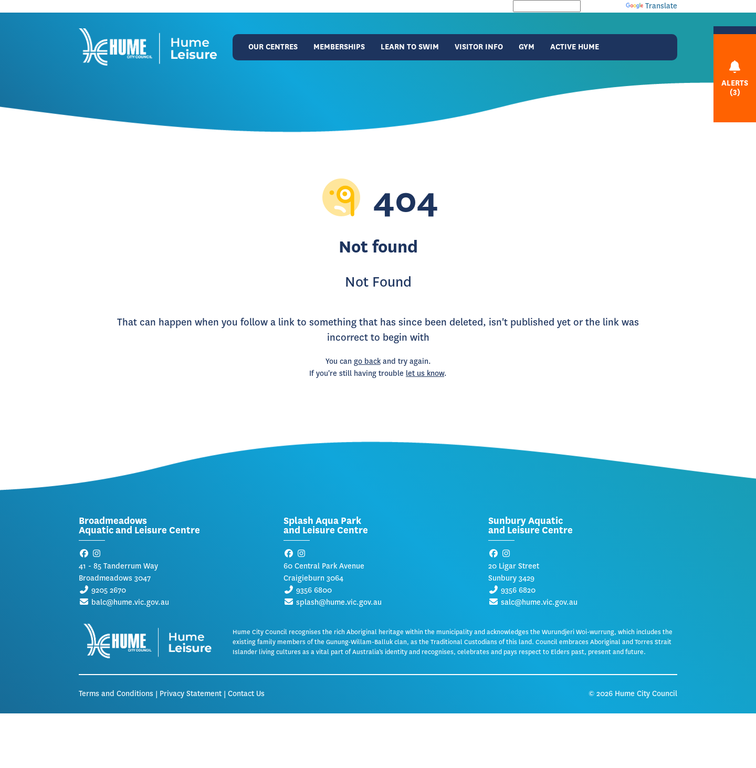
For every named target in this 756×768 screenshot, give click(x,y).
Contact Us (246, 694)
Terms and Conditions (116, 694)
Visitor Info (479, 47)
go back (367, 361)
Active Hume (574, 47)
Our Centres (273, 47)
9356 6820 (518, 590)
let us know (425, 373)
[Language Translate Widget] (547, 6)
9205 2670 (108, 590)
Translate (651, 6)
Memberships (339, 47)
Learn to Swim (410, 47)
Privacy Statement (191, 694)
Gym (526, 47)
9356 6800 (314, 590)
